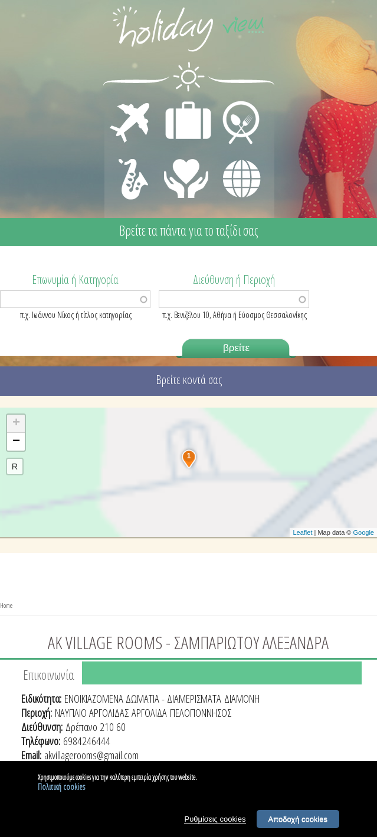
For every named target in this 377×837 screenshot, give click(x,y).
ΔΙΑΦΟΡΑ (235, 156)
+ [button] (16, 423)
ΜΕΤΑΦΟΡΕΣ (131, 103)
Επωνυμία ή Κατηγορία (75, 279)
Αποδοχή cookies (298, 820)
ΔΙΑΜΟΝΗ (182, 103)
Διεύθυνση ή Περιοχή (234, 279)
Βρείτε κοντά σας (189, 380)
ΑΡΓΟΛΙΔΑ (149, 712)
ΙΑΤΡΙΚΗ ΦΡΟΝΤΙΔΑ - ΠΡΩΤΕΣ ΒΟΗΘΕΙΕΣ (186, 173)
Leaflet (302, 532)
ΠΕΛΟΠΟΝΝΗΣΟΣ (200, 712)
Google (363, 532)
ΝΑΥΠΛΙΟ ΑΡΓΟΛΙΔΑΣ (92, 712)
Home (6, 605)
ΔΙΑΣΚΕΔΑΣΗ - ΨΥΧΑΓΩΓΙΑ (130, 166)
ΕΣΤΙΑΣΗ (234, 103)
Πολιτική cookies (61, 788)
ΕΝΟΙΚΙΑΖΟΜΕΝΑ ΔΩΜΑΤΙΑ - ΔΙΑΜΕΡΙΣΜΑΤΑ (142, 698)
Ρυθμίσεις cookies (214, 820)
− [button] (16, 442)
